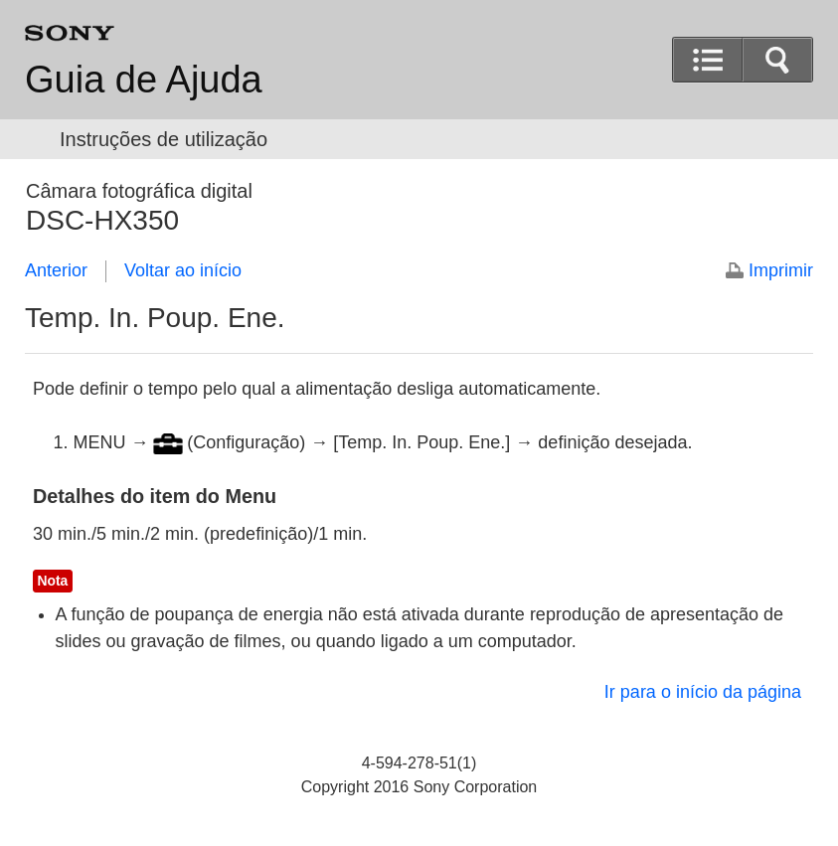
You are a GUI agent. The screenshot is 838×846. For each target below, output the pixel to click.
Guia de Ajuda (143, 79)
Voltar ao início (183, 270)
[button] (777, 60)
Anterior (56, 270)
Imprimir (781, 270)
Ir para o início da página (702, 692)
